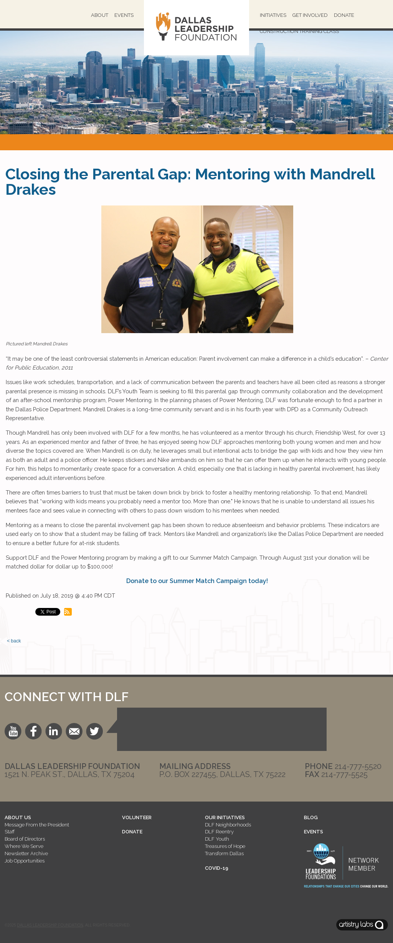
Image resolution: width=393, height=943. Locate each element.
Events (124, 15)
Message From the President (37, 825)
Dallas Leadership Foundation (50, 925)
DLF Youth (217, 839)
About (99, 15)
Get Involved (310, 15)
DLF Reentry (219, 832)
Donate (344, 15)
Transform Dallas (224, 853)
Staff (10, 832)
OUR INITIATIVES (225, 817)
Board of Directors (25, 839)
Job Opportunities (25, 861)
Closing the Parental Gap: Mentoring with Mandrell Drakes (190, 181)
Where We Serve (24, 846)
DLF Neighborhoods (228, 825)
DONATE (132, 832)
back (16, 641)
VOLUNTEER (137, 817)
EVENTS (313, 832)
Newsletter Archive (26, 853)
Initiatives (273, 15)
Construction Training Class (299, 31)
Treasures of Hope (225, 846)
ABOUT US (18, 817)
